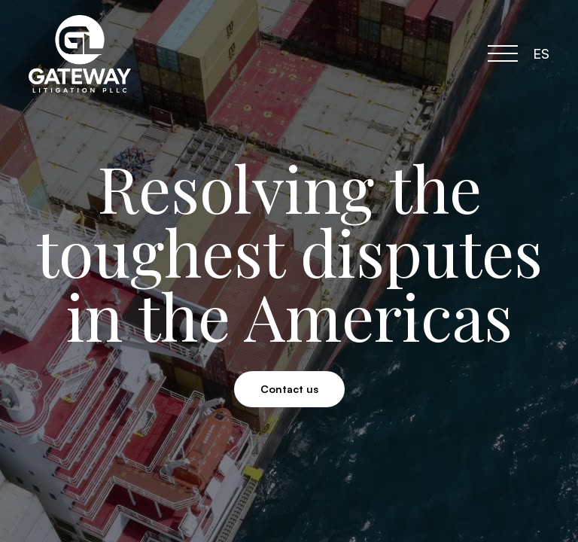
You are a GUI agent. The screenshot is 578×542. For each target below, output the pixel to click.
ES (541, 53)
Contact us (289, 388)
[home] (91, 54)
